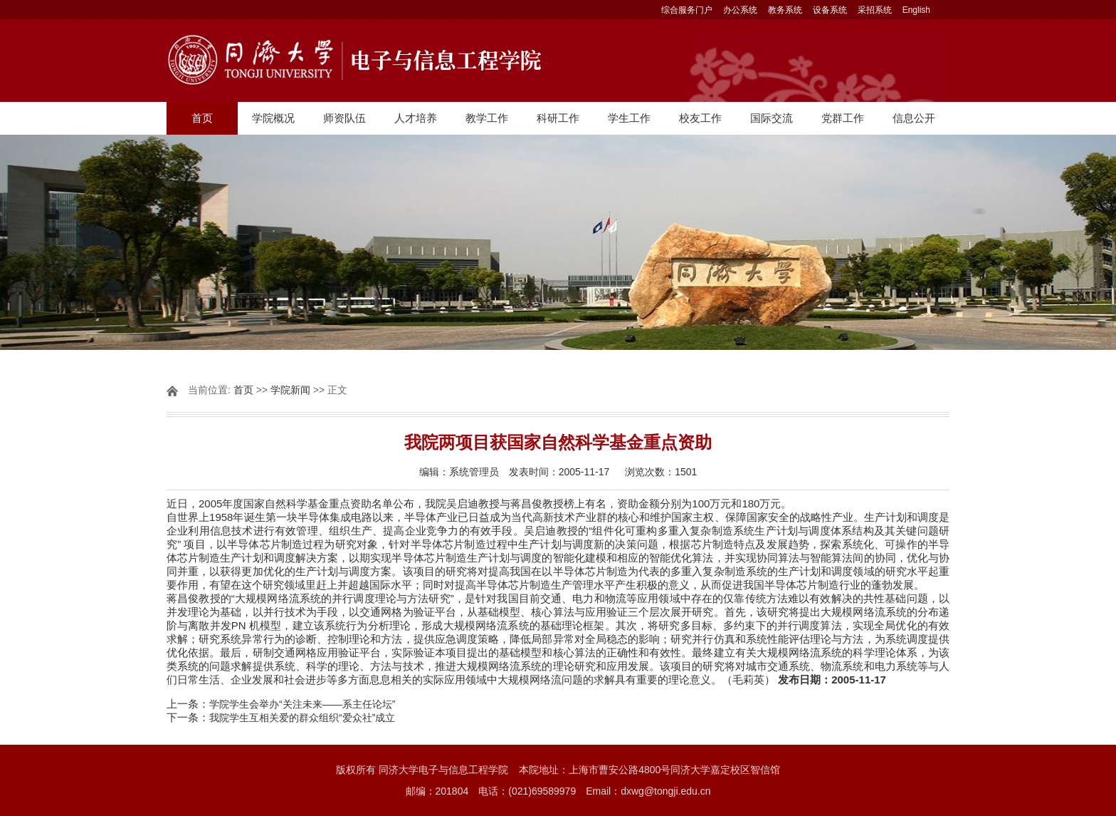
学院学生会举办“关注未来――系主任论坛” (302, 704)
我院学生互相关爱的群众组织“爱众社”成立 (302, 717)
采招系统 (875, 10)
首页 (202, 118)
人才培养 (415, 118)
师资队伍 (344, 118)
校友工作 (700, 118)
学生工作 (629, 118)
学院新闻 (290, 390)
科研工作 (558, 118)
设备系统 (830, 10)
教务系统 (785, 10)
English (916, 10)
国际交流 (771, 118)
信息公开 (914, 118)
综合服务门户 (686, 10)
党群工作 (842, 118)
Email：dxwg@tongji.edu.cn (648, 791)
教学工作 (486, 118)
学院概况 (273, 118)
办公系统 (740, 10)
